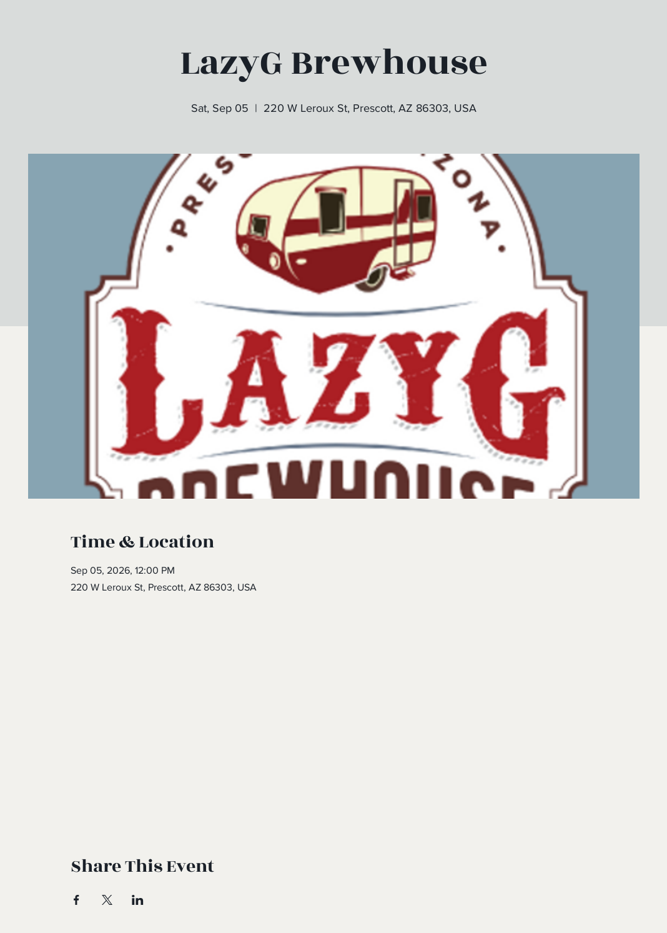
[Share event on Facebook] (76, 900)
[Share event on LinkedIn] (138, 900)
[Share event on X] (107, 900)
